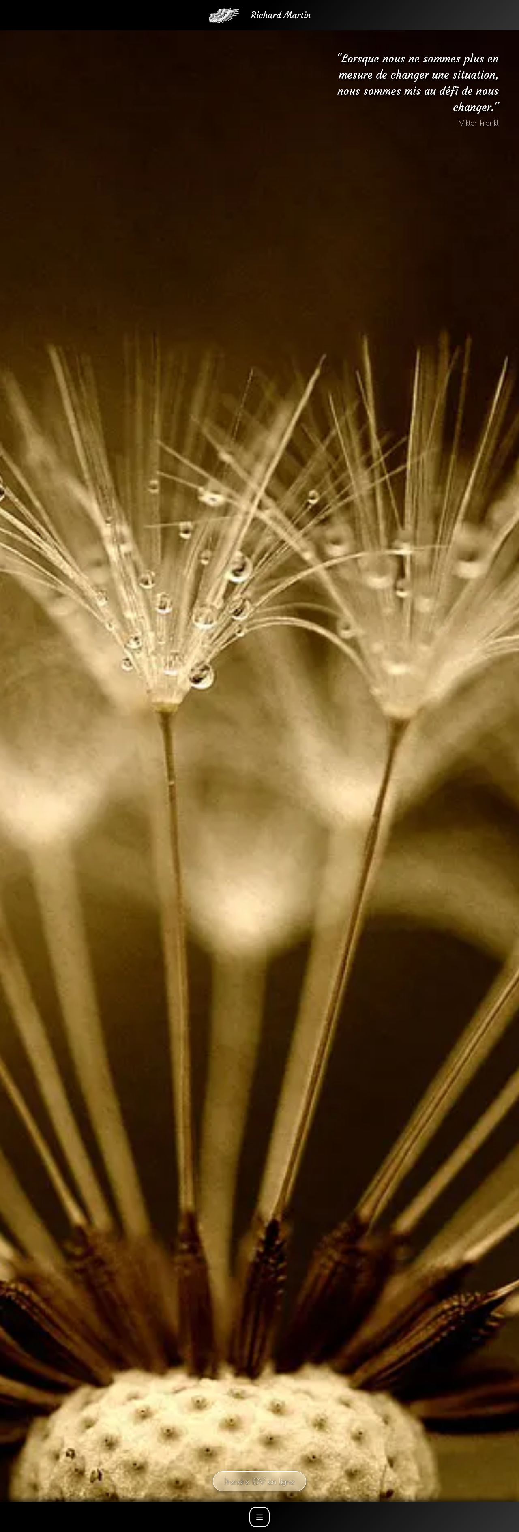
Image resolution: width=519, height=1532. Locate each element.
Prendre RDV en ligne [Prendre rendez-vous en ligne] (259, 1481)
